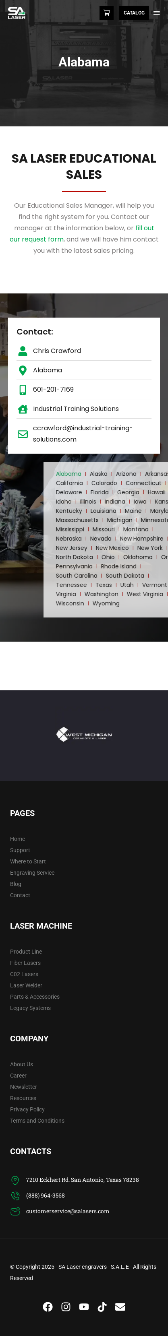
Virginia (128, 594)
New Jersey (134, 547)
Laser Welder (26, 985)
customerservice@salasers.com (68, 1211)
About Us (21, 1064)
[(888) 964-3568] (15, 1196)
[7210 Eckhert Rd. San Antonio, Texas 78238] (15, 1180)
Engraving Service (32, 872)
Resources (23, 1098)
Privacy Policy (27, 1109)
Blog (15, 884)
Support (20, 850)
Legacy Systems (30, 1008)
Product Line (26, 951)
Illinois (151, 501)
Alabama (131, 473)
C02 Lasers (24, 974)
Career (18, 1075)
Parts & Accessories (35, 996)
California (131, 483)
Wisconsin (132, 603)
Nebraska (131, 538)
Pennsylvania (136, 566)
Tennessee (133, 585)
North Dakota (137, 557)
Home (17, 839)
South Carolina (139, 575)
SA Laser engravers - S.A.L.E (93, 1267)
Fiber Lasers (25, 963)
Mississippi (132, 529)
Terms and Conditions (37, 1120)
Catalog (134, 13)
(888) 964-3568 (45, 1195)
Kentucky (131, 510)
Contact (20, 895)
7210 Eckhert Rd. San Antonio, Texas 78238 (82, 1179)
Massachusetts (139, 520)
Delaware (131, 492)
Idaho (126, 501)
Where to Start (28, 861)
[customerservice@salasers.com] (15, 1212)
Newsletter (23, 1087)
